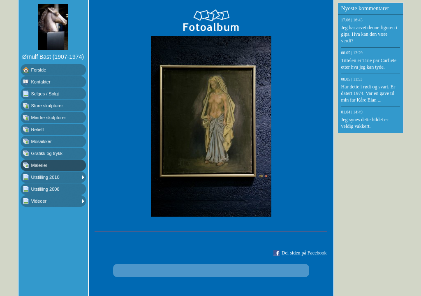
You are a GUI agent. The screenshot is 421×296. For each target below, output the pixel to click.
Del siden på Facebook (304, 253)
